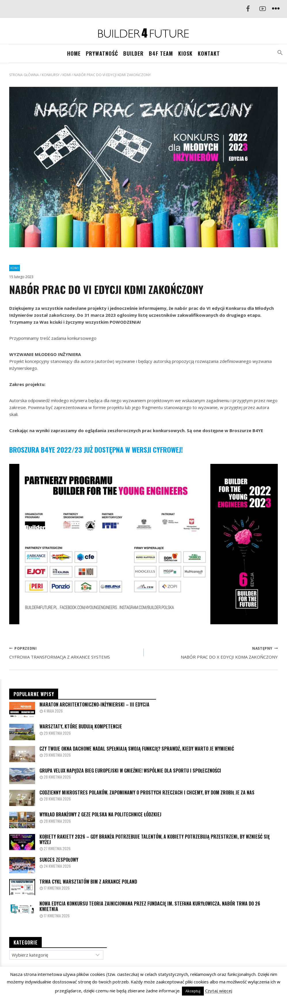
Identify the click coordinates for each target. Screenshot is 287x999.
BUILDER (133, 53)
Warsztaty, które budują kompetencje (80, 726)
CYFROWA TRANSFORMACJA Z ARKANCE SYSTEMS (74, 652)
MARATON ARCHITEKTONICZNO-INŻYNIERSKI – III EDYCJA (94, 704)
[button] (280, 52)
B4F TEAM (161, 53)
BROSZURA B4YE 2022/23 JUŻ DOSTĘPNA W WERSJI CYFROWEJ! (96, 449)
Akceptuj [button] (192, 991)
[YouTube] (262, 8)
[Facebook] (247, 8)
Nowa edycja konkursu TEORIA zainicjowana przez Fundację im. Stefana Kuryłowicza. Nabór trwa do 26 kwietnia (149, 906)
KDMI (14, 268)
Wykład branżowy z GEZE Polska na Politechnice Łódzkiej (100, 814)
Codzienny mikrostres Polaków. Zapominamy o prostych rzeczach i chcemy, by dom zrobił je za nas (146, 792)
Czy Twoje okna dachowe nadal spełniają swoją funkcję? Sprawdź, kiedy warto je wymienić (136, 748)
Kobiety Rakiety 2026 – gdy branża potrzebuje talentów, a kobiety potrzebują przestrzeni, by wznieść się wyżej (154, 839)
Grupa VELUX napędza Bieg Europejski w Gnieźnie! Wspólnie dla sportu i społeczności (130, 770)
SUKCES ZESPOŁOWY (58, 860)
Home (74, 53)
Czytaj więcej (218, 991)
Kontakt (209, 53)
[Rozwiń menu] (276, 9)
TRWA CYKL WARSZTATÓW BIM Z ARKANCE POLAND (88, 881)
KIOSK (185, 53)
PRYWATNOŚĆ (102, 53)
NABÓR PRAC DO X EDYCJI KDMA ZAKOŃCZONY (213, 652)
